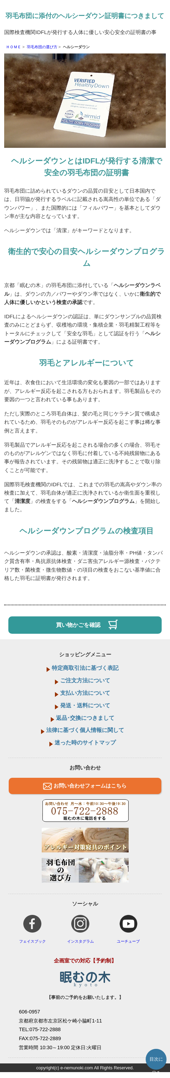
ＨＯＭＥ (13, 47)
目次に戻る (156, 1063)
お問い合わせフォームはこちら (90, 786)
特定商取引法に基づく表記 (85, 668)
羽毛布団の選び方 (42, 47)
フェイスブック (32, 929)
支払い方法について (85, 693)
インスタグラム (80, 929)
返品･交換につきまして (85, 718)
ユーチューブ (128, 929)
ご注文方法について (85, 680)
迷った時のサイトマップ (85, 743)
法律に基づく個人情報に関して (85, 730)
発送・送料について (85, 705)
